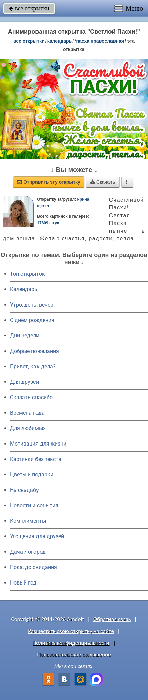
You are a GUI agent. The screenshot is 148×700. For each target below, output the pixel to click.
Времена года (27, 413)
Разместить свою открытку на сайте (71, 631)
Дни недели (24, 335)
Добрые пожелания (34, 351)
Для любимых (28, 428)
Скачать (102, 182)
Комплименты (28, 521)
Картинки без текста (35, 459)
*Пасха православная (99, 41)
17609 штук (48, 223)
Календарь (59, 41)
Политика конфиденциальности (71, 642)
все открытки (29, 8)
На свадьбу (24, 490)
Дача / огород (28, 552)
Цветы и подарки (31, 474)
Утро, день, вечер (31, 304)
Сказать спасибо (31, 397)
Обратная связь (112, 619)
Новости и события (34, 505)
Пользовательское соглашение (74, 654)
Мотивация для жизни (38, 443)
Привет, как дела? (33, 366)
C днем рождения (32, 320)
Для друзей (24, 382)
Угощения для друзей (37, 536)
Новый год (23, 582)
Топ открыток (27, 274)
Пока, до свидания (33, 567)
